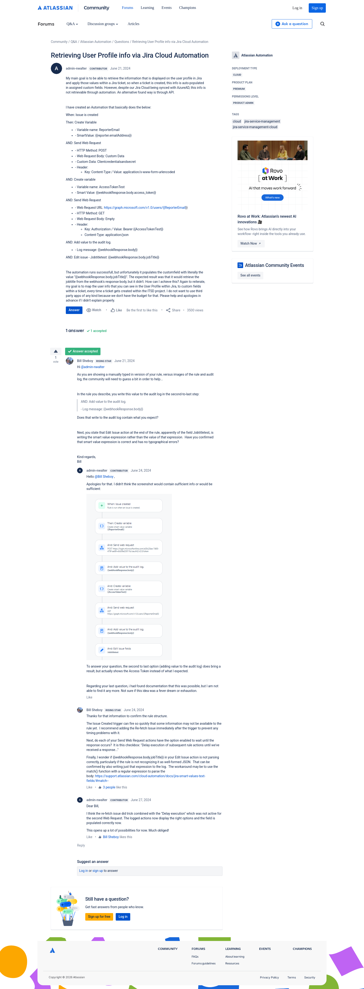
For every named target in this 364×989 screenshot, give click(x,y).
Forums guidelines (203, 963)
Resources (232, 963)
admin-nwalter (76, 68)
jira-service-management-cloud (255, 127)
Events (167, 8)
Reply (81, 847)
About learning (234, 956)
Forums (127, 8)
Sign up (317, 8)
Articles (133, 24)
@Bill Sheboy (104, 478)
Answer (74, 310)
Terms (291, 977)
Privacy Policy (269, 977)
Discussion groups (103, 24)
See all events (250, 275)
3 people (109, 789)
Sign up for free (99, 918)
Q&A (72, 24)
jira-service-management (262, 121)
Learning (147, 8)
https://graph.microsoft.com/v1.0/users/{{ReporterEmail (144, 207)
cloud (237, 121)
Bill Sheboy (85, 363)
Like (89, 699)
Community (96, 7)
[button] (129, 579)
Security (309, 977)
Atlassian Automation (95, 42)
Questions (122, 42)
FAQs (195, 956)
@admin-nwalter (92, 369)
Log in (297, 8)
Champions (187, 8)
